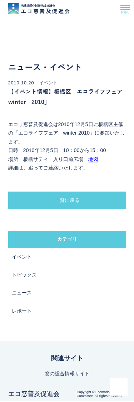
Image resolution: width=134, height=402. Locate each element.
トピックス (24, 275)
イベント (22, 257)
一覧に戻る (67, 201)
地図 (93, 160)
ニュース (22, 293)
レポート (22, 311)
